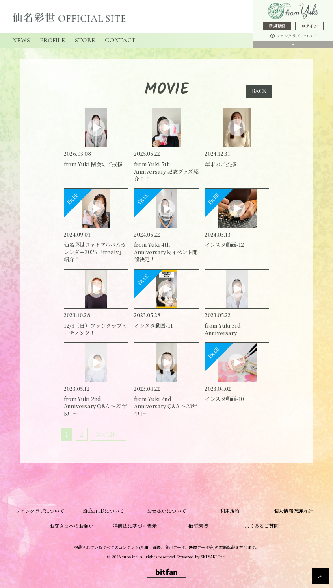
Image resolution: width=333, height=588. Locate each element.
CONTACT (120, 40)
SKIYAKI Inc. (213, 556)
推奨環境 (198, 525)
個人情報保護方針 (293, 510)
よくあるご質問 (261, 525)
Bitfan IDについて (103, 510)
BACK (259, 91)
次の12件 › (108, 434)
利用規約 (230, 510)
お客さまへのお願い (71, 525)
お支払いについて (166, 510)
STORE (85, 40)
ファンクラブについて (293, 36)
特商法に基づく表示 (135, 525)
